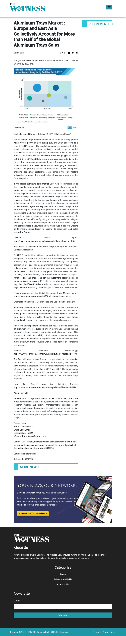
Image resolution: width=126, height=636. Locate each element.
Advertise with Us (63, 579)
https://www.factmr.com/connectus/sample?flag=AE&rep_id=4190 (45, 387)
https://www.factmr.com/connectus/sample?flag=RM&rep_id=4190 (45, 354)
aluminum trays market (38, 184)
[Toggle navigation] (109, 7)
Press (63, 574)
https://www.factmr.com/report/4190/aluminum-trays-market (43, 296)
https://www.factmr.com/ (34, 436)
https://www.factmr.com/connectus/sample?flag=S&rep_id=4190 (44, 241)
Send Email (25, 430)
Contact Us (63, 584)
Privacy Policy (109, 632)
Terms (96, 632)
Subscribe (63, 615)
